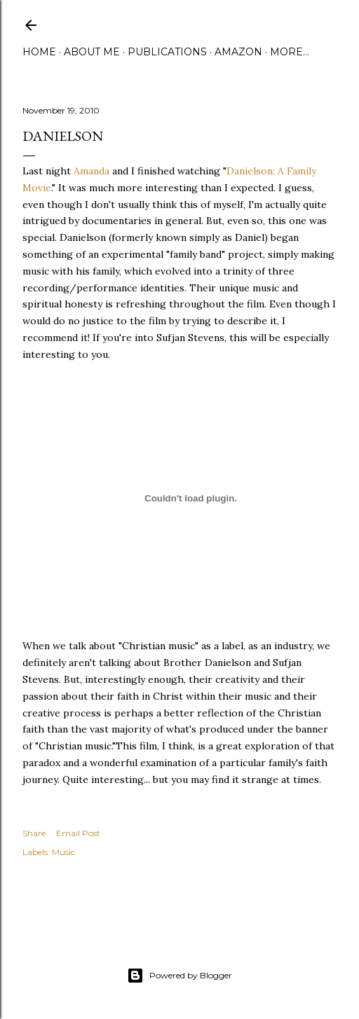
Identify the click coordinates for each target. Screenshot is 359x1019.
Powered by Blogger (179, 975)
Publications (167, 52)
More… (289, 52)
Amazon (238, 52)
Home (39, 52)
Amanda (91, 171)
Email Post (78, 833)
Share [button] (34, 833)
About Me (92, 52)
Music (63, 852)
